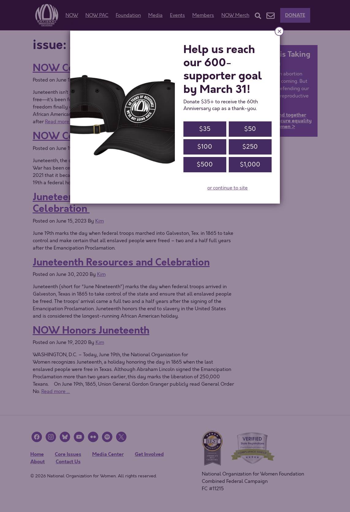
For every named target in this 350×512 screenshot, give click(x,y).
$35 (204, 129)
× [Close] (279, 31)
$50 (250, 129)
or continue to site (227, 188)
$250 (250, 147)
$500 (205, 164)
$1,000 (250, 164)
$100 (204, 147)
